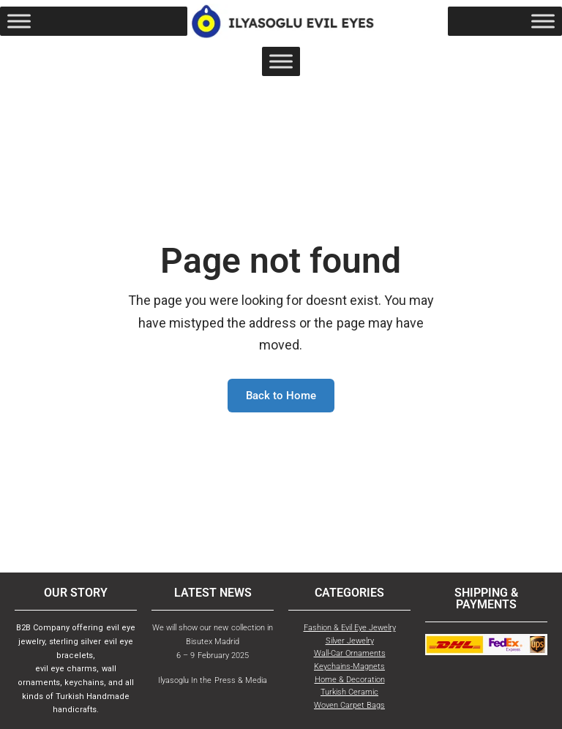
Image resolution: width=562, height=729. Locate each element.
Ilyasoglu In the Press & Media (212, 680)
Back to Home (281, 395)
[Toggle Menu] (19, 22)
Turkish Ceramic (349, 692)
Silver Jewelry (350, 641)
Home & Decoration (350, 679)
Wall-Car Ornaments (350, 653)
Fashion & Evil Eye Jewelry (350, 627)
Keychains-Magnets (349, 666)
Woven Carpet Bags (349, 705)
